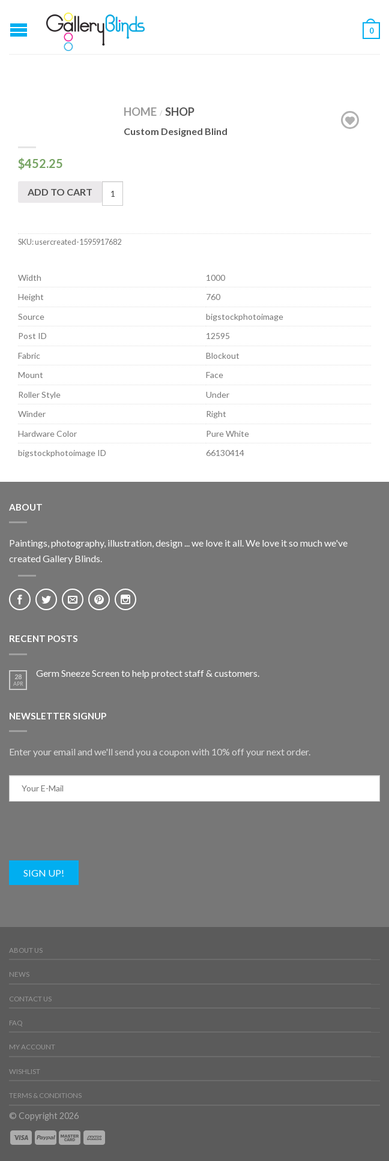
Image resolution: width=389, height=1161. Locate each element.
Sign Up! (43, 872)
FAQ (15, 1023)
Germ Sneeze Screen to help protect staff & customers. (147, 673)
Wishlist (24, 1071)
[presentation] (100, 837)
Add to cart (60, 191)
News (19, 974)
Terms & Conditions (45, 1095)
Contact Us (30, 999)
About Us (26, 950)
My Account (32, 1047)
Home (140, 111)
